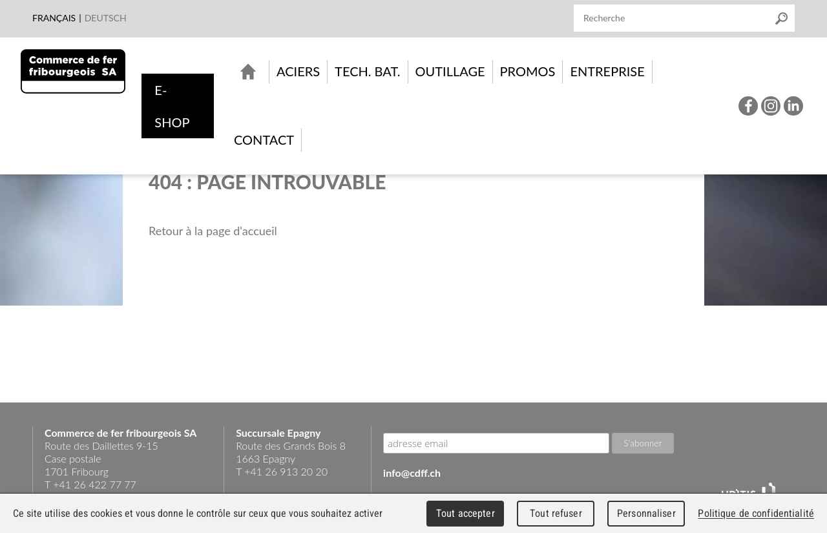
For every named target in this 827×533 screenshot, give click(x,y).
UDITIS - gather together (748, 492)
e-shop (171, 106)
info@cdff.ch (412, 472)
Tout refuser (556, 513)
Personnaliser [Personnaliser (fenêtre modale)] (646, 513)
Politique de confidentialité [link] (756, 513)
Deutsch (106, 17)
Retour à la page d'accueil (213, 231)
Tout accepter (465, 513)
